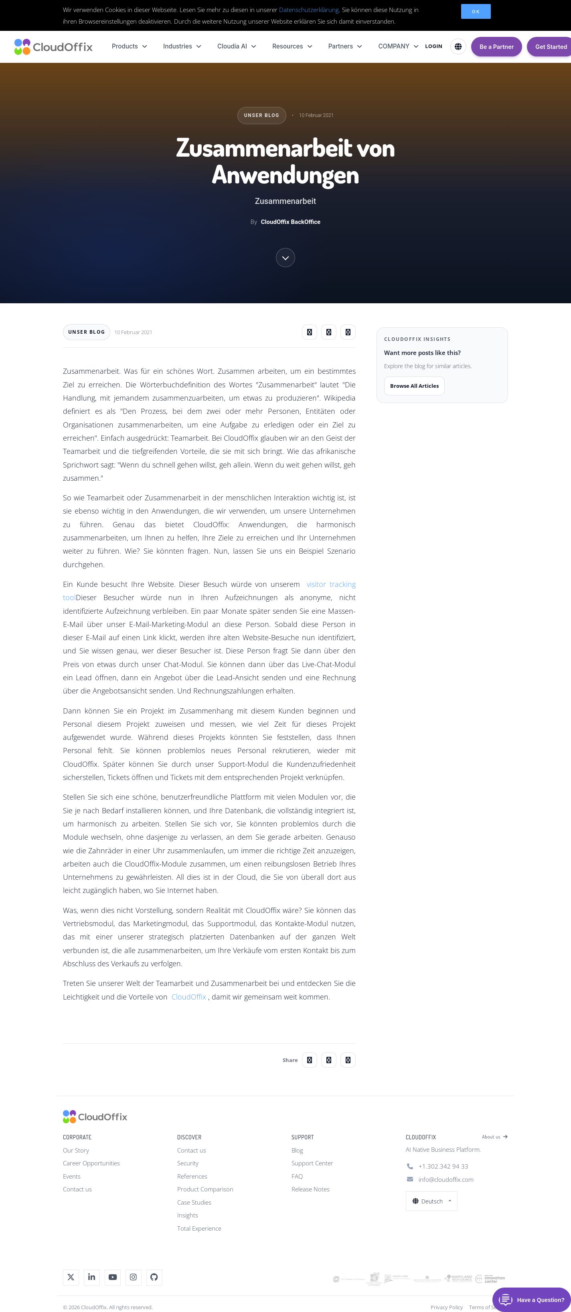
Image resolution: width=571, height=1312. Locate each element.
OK (476, 11)
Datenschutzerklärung (309, 10)
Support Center (312, 1163)
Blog (297, 1150)
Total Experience (199, 1228)
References (192, 1176)
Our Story (76, 1150)
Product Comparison (205, 1189)
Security (187, 1163)
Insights (187, 1215)
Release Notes (311, 1189)
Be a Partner (497, 46)
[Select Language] (458, 46)
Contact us (77, 1189)
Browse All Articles (414, 385)
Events (72, 1176)
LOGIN (433, 46)
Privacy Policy (447, 1307)
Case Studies (194, 1202)
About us (495, 1137)
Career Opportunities (91, 1163)
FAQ (297, 1176)
